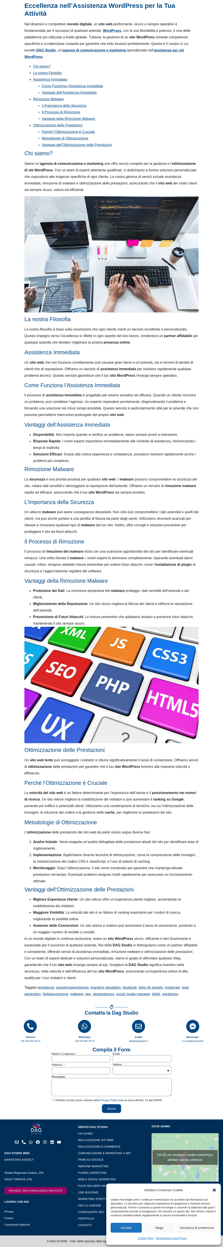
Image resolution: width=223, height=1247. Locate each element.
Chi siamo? (42, 66)
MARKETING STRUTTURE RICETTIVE (103, 1199)
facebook (130, 987)
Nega (159, 1228)
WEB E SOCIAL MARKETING (97, 1179)
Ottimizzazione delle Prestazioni (58, 125)
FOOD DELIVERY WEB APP (96, 1185)
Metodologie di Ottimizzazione (65, 138)
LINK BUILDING (88, 1192)
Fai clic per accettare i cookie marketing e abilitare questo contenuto (185, 1157)
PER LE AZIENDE (89, 1205)
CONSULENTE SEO (91, 1212)
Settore (117, 1064)
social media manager (133, 994)
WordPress (112, 30)
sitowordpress (103, 994)
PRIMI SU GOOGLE (91, 1159)
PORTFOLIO (86, 1218)
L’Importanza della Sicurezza (64, 105)
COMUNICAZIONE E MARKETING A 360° (104, 1153)
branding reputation (106, 987)
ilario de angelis (151, 987)
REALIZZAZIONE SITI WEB (95, 1140)
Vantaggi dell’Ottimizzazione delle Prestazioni (77, 145)
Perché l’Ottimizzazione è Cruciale (68, 132)
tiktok (156, 994)
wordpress (170, 994)
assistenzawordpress (72, 987)
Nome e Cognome (63, 1053)
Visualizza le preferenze (196, 1228)
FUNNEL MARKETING (92, 1172)
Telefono (57, 1064)
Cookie (8, 1218)
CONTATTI (85, 1225)
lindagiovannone (55, 994)
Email (116, 1053)
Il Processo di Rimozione (61, 112)
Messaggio (58, 1076)
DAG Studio (46, 50)
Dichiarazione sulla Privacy (171, 1238)
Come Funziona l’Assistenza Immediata (72, 86)
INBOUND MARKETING (93, 1166)
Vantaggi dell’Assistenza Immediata (69, 92)
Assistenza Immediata (50, 79)
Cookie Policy (146, 1238)
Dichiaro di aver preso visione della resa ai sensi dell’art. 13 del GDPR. (108, 1100)
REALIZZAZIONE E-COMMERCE (99, 1146)
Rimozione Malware (48, 99)
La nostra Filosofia (47, 73)
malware (76, 994)
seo (88, 994)
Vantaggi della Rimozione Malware (68, 119)
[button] (214, 1190)
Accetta (126, 1228)
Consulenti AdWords (17, 1224)
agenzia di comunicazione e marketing (94, 50)
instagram (172, 987)
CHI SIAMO (85, 1133)
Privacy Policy (109, 1100)
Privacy (9, 1211)
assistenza (46, 987)
